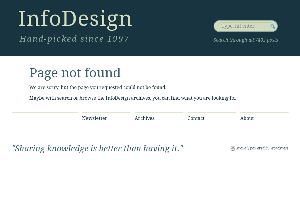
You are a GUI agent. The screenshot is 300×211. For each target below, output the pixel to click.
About (247, 118)
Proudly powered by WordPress (262, 148)
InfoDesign (75, 18)
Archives (144, 118)
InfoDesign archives (128, 98)
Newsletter (94, 118)
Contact (196, 118)
